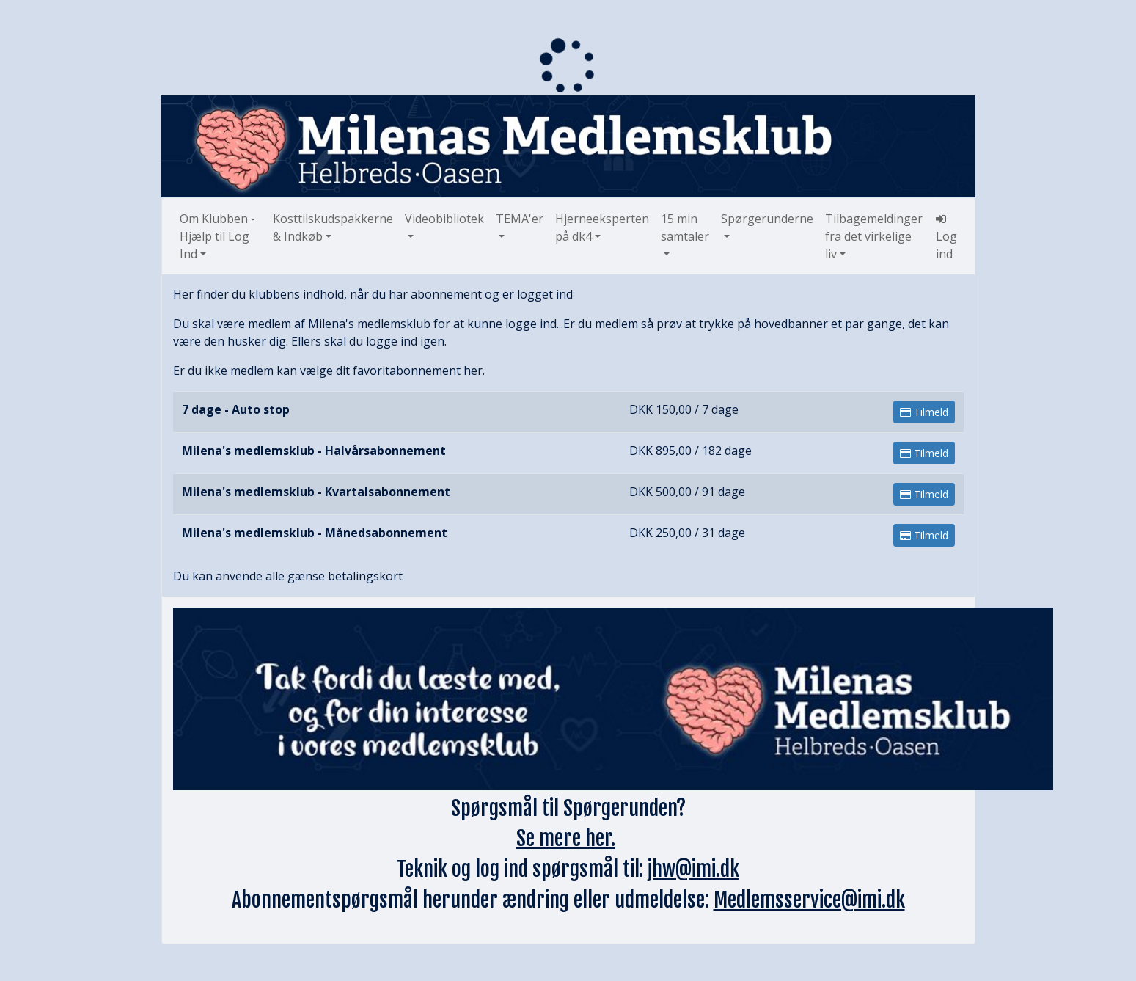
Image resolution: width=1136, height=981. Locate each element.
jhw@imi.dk (693, 869)
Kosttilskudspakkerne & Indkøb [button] (333, 227)
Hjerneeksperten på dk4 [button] (602, 227)
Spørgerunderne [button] (767, 219)
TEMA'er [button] (519, 219)
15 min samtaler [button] (685, 227)
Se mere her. (565, 838)
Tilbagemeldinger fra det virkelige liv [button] (874, 236)
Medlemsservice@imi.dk (809, 900)
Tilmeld (924, 412)
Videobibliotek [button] (444, 219)
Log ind (946, 237)
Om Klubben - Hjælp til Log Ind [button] (217, 236)
